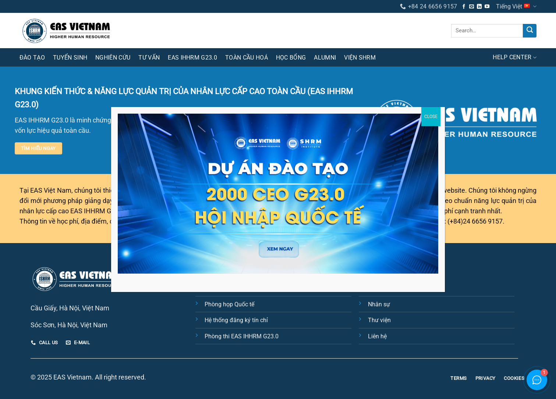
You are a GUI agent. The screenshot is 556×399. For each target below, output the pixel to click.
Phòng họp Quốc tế (229, 304)
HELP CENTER (514, 57)
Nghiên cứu (112, 57)
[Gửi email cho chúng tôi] (471, 7)
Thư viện (379, 320)
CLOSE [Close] (431, 116)
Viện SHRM (360, 57)
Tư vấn (149, 57)
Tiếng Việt (516, 6)
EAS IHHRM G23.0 (192, 57)
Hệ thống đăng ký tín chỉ (236, 320)
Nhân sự (379, 304)
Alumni (325, 57)
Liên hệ (377, 336)
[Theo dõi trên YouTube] (487, 7)
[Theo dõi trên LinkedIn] (479, 7)
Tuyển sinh (70, 57)
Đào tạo (32, 57)
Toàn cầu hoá (246, 57)
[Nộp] (529, 31)
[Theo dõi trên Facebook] (463, 7)
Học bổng (291, 57)
